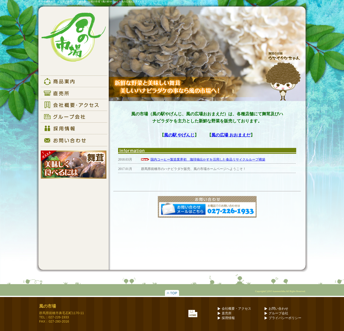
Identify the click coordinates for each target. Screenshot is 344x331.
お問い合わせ (278, 308)
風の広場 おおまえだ (231, 135)
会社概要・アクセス (236, 308)
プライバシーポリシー (285, 318)
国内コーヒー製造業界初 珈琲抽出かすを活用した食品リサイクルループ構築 (207, 159)
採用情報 (228, 318)
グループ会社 (278, 313)
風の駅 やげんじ (179, 135)
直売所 (227, 313)
